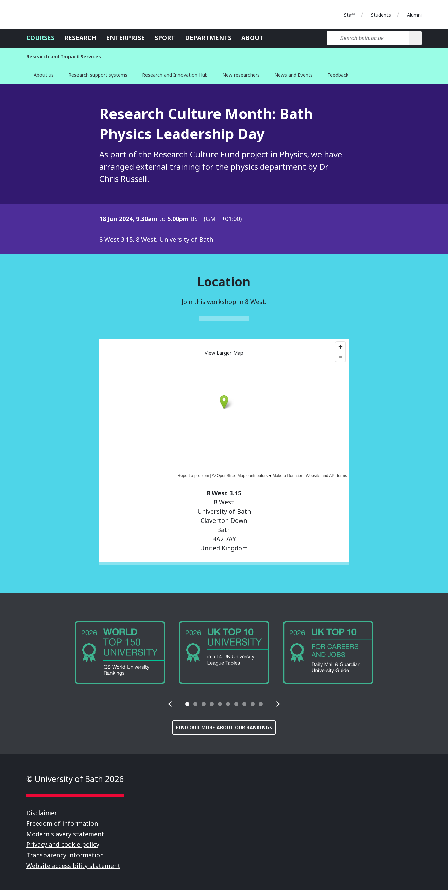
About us (44, 75)
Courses (40, 38)
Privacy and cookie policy (62, 844)
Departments (208, 38)
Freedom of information (62, 823)
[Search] (415, 38)
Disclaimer (41, 813)
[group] (120, 652)
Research (80, 38)
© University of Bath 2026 (75, 778)
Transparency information (65, 855)
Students (381, 15)
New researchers (241, 75)
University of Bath (56, 14)
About (252, 38)
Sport (165, 38)
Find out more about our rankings (224, 727)
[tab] (187, 704)
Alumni (414, 15)
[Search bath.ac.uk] (368, 38)
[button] (170, 704)
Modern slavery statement (65, 834)
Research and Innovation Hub (175, 75)
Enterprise (125, 38)
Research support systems (97, 75)
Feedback (337, 75)
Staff (349, 15)
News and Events (293, 75)
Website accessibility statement (73, 865)
